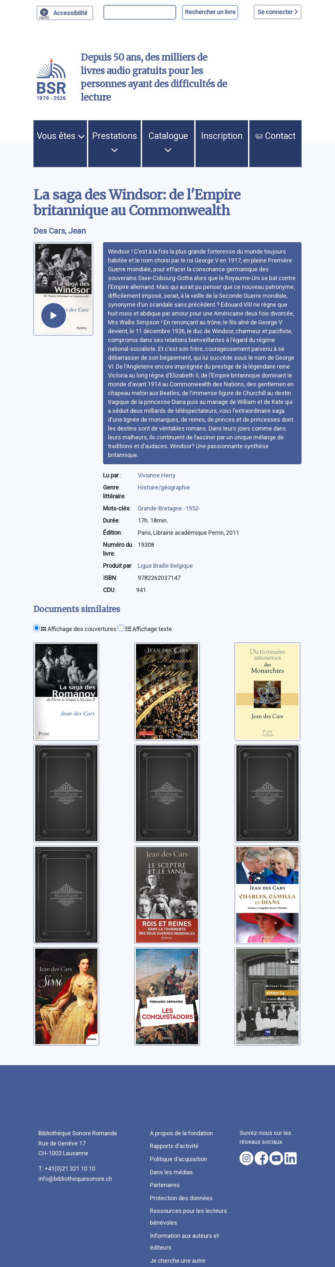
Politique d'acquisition (178, 1159)
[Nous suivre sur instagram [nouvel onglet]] (246, 1158)
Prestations (114, 142)
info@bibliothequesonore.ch (75, 1178)
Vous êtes (61, 136)
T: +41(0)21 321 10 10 (66, 1168)
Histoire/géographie (164, 487)
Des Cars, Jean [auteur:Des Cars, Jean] (59, 231)
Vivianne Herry (157, 475)
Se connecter (278, 12)
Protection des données (181, 1198)
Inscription (221, 136)
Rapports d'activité (174, 1145)
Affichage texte (148, 628)
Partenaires (165, 1184)
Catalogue (168, 142)
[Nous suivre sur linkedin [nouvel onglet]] (290, 1158)
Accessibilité (71, 12)
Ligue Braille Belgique (165, 565)
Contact (275, 136)
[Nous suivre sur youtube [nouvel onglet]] (276, 1158)
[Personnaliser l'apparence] (64, 13)
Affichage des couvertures (78, 628)
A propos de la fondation (181, 1133)
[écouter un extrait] (53, 315)
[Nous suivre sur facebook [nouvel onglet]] (261, 1158)
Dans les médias (171, 1172)
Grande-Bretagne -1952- (169, 508)
